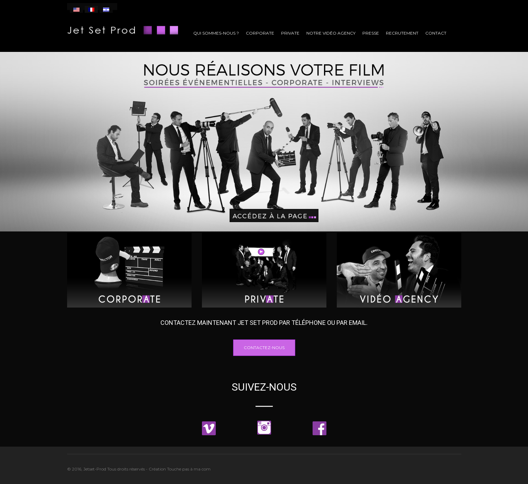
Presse (370, 33)
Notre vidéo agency (330, 33)
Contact (435, 33)
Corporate (260, 33)
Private (290, 33)
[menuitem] (76, 9)
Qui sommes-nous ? (216, 33)
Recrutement (402, 33)
